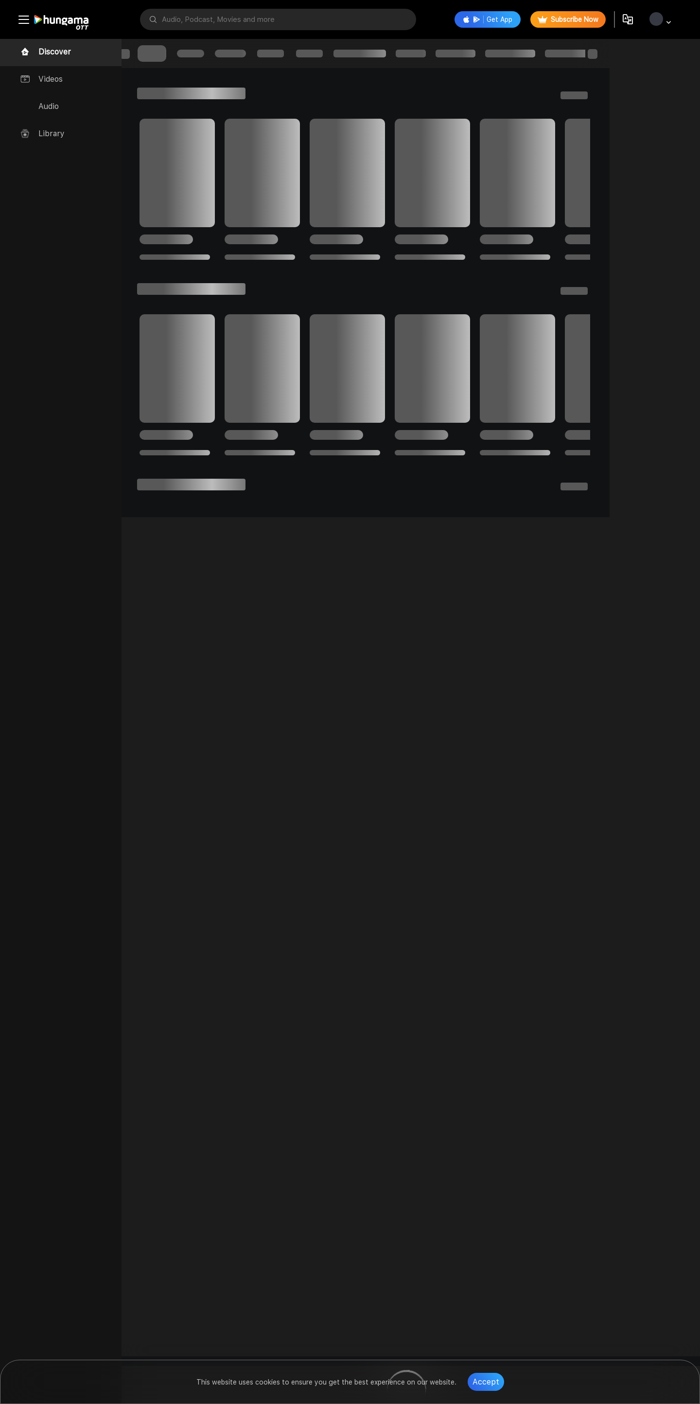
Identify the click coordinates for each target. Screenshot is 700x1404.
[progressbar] (160, 53)
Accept (485, 1381)
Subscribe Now (567, 19)
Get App (486, 19)
